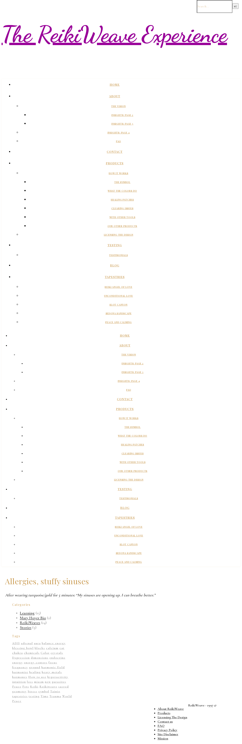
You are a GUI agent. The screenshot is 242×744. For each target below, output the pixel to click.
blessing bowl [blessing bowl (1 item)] (23, 648)
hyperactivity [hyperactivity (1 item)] (57, 677)
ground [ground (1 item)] (34, 667)
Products (115, 163)
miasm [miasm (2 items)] (39, 682)
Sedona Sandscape (119, 313)
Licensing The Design (118, 234)
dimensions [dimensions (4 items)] (39, 658)
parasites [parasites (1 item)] (59, 682)
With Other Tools (122, 217)
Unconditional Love (118, 295)
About (114, 96)
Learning (27, 613)
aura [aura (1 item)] (37, 643)
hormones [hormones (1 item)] (19, 677)
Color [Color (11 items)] (45, 653)
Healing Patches (122, 199)
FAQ (118, 141)
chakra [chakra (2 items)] (17, 653)
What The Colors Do (122, 190)
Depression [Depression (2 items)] (21, 658)
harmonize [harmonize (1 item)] (20, 672)
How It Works (118, 173)
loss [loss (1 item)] (30, 682)
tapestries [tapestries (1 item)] (20, 696)
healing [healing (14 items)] (35, 672)
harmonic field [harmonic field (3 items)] (53, 667)
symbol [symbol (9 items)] (43, 691)
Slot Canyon (118, 304)
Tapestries (115, 277)
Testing (115, 245)
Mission (163, 738)
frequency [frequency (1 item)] (20, 667)
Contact (115, 152)
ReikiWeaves (30, 622)
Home (115, 85)
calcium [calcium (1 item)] (52, 648)
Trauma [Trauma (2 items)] (55, 696)
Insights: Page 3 (122, 123)
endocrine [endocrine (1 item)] (57, 658)
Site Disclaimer (168, 734)
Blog (114, 265)
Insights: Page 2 (122, 115)
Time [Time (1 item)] (44, 696)
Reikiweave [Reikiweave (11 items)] (48, 687)
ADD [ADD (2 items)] (16, 643)
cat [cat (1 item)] (61, 648)
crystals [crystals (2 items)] (57, 653)
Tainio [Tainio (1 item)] (55, 691)
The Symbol (122, 182)
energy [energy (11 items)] (17, 662)
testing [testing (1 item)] (34, 696)
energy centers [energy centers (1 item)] (36, 662)
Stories (25, 627)
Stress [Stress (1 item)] (32, 691)
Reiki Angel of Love (118, 286)
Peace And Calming (118, 322)
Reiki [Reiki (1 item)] (34, 687)
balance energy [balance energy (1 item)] (54, 643)
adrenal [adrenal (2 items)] (27, 643)
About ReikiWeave (171, 709)
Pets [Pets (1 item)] (25, 687)
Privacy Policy (167, 730)
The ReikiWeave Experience (114, 34)
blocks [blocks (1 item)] (40, 648)
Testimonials (118, 255)
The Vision (118, 106)
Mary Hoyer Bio (33, 617)
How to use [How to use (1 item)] (37, 677)
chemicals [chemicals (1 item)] (32, 653)
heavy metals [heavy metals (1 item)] (52, 672)
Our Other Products (122, 226)
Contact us (165, 721)
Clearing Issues (122, 208)
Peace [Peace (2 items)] (16, 687)
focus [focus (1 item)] (52, 662)
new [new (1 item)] (48, 682)
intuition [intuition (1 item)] (19, 682)
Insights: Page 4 (119, 132)
